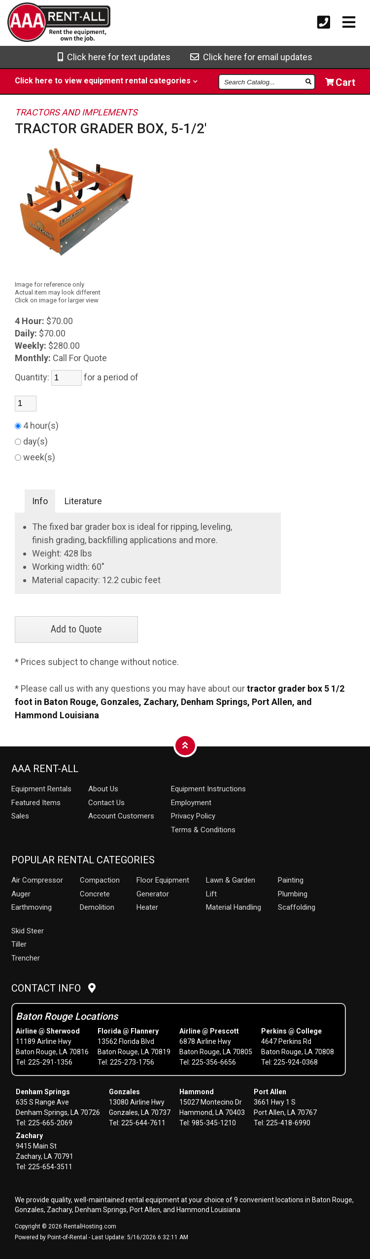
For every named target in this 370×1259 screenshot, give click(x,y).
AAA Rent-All (44, 769)
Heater (147, 907)
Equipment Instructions (208, 788)
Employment (191, 802)
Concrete (95, 893)
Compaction (100, 880)
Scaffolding (296, 907)
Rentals (41, 788)
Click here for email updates (251, 57)
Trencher (25, 958)
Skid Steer (27, 930)
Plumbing (292, 893)
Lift (211, 893)
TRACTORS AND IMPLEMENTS (76, 112)
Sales (20, 816)
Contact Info (53, 988)
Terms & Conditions (203, 829)
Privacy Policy (193, 816)
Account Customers (121, 816)
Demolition (97, 907)
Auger (21, 893)
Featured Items (36, 802)
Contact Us (106, 802)
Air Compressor (37, 880)
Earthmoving (31, 907)
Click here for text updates (114, 57)
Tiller (19, 944)
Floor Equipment (162, 880)
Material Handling (233, 907)
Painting (290, 880)
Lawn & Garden (230, 880)
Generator (152, 893)
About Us (103, 788)
